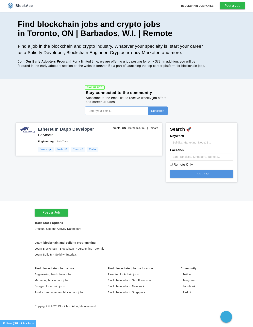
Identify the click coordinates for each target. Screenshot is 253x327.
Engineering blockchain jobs (53, 274)
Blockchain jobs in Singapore (126, 292)
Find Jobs (202, 174)
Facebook (189, 286)
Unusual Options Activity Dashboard (58, 228)
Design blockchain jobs (50, 286)
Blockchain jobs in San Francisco (129, 280)
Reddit (187, 292)
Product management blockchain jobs (59, 292)
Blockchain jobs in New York (126, 286)
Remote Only (183, 164)
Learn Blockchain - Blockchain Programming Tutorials (69, 248)
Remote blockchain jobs (123, 274)
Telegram (189, 280)
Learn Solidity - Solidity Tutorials (56, 254)
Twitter (187, 274)
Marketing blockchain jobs (51, 280)
